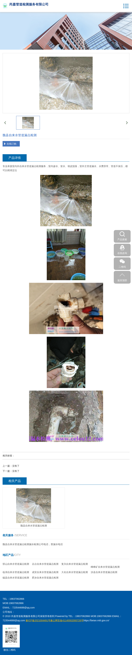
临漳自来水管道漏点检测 (16, 572)
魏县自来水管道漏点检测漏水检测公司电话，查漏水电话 (33, 544)
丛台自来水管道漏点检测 (45, 564)
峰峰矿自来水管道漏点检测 (105, 566)
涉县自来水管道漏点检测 (104, 572)
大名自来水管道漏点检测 (74, 572)
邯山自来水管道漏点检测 (16, 564)
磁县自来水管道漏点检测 (16, 577)
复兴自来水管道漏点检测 (74, 564)
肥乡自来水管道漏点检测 (45, 577)
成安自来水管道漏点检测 (45, 572)
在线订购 (11, 143)
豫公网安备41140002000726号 (54, 620)
